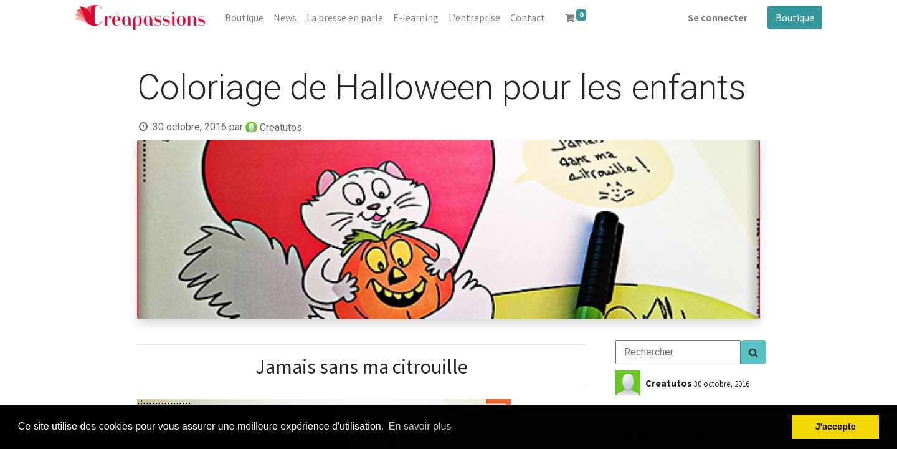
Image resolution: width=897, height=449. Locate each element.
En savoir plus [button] (420, 426)
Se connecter (718, 17)
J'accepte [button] (835, 427)
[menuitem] (244, 17)
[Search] (753, 352)
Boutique (795, 17)
